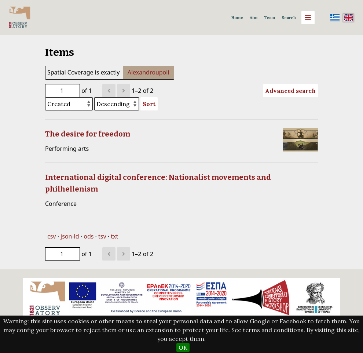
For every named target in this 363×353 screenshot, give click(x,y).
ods (89, 236)
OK (183, 347)
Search (289, 17)
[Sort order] (116, 103)
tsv (102, 236)
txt (114, 236)
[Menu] (308, 17)
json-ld (69, 236)
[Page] (62, 90)
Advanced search (290, 90)
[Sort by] (69, 103)
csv (51, 236)
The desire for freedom (87, 134)
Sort (149, 104)
